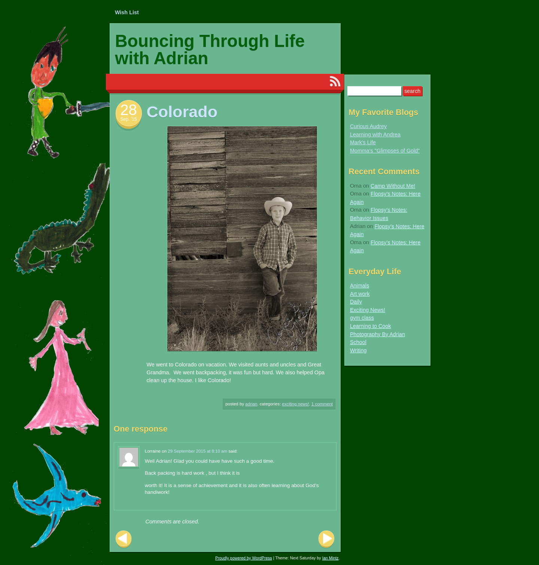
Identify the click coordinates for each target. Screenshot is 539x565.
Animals (359, 285)
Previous (123, 539)
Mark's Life (363, 142)
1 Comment (322, 404)
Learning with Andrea (375, 135)
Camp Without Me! (393, 186)
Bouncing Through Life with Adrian (210, 49)
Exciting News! (295, 404)
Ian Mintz (330, 558)
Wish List (127, 12)
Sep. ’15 (128, 119)
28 (128, 110)
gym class (362, 318)
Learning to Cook (370, 326)
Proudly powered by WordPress (243, 558)
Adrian (251, 404)
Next (326, 539)
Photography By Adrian (377, 334)
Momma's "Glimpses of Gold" (385, 151)
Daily (356, 302)
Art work (360, 294)
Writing (358, 350)
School (358, 342)
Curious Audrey (368, 126)
